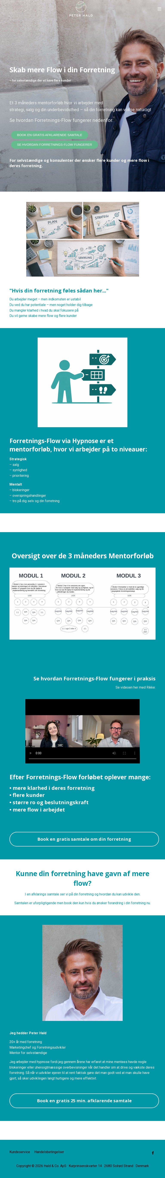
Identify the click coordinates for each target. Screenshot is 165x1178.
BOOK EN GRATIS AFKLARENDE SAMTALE (49, 135)
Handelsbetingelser (49, 1152)
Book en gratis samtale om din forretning (84, 839)
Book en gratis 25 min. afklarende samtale (84, 1101)
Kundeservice (19, 1152)
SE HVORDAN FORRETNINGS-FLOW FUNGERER (54, 144)
